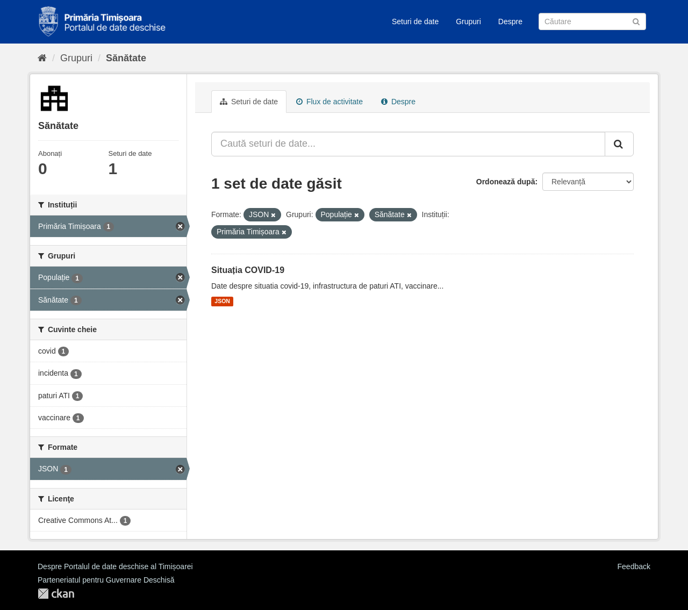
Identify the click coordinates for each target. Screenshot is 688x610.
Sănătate (126, 58)
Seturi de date (415, 21)
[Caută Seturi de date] (592, 21)
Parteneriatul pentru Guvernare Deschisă (106, 580)
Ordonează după (505, 181)
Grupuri (468, 21)
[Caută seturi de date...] (408, 144)
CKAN (56, 593)
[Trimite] (636, 20)
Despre (510, 21)
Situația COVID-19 (247, 270)
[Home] (42, 58)
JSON (222, 301)
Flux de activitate (329, 101)
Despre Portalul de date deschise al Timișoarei (115, 566)
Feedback (634, 566)
